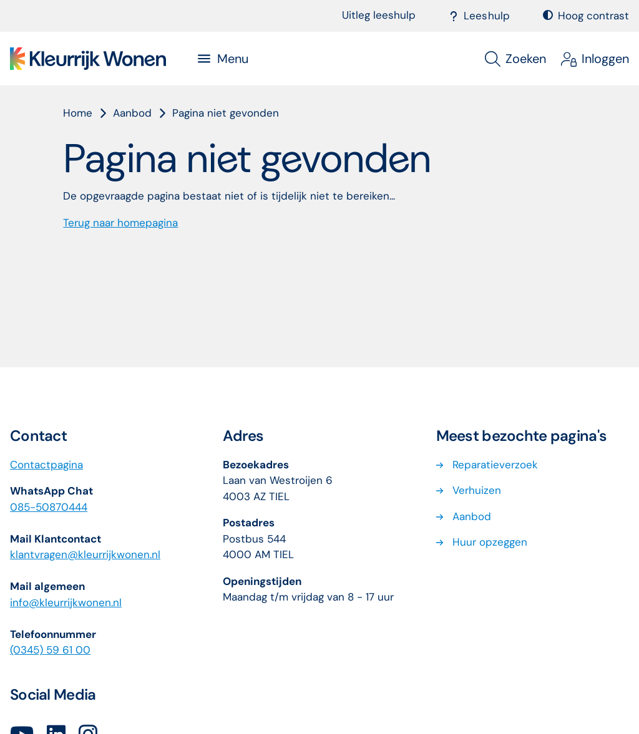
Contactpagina (46, 464)
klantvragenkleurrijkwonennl (85, 554)
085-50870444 (48, 507)
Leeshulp (479, 15)
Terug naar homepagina (120, 222)
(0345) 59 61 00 (50, 650)
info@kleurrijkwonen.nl (66, 602)
